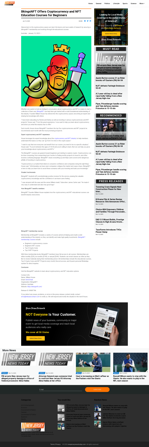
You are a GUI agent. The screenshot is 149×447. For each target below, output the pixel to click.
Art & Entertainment (27, 405)
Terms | (53, 444)
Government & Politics (28, 414)
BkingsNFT (40, 111)
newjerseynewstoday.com (77, 444)
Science (133, 3)
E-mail (41, 389)
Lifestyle (116, 3)
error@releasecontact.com (30, 297)
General (98, 3)
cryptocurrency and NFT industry (65, 138)
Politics (107, 3)
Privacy (58, 444)
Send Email (29, 280)
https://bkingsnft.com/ (34, 287)
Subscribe (97, 389)
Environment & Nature (28, 410)
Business (24, 408)
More (141, 3)
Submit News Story (111, 34)
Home (91, 3)
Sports (125, 3)
